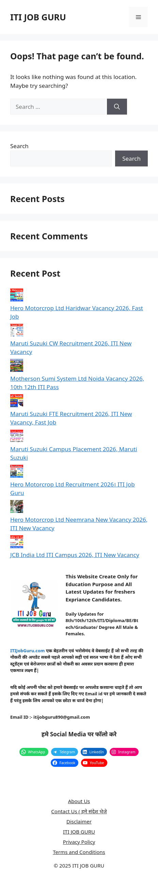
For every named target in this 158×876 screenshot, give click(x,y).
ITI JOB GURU (38, 17)
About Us (79, 801)
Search (19, 146)
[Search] (117, 107)
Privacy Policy (79, 841)
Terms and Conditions (79, 852)
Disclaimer (79, 821)
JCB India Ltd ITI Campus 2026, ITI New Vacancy (74, 555)
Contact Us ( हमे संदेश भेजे (79, 811)
